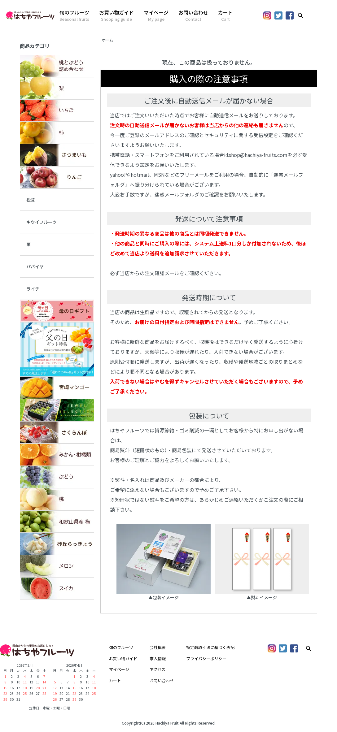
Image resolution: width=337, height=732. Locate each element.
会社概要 (158, 647)
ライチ (32, 289)
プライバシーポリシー (206, 658)
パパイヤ (35, 266)
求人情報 (158, 658)
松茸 (30, 200)
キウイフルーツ (41, 222)
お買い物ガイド (116, 15)
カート (225, 15)
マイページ (156, 15)
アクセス (157, 669)
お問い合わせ (193, 15)
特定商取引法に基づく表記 (210, 647)
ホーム (107, 39)
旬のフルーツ (74, 15)
